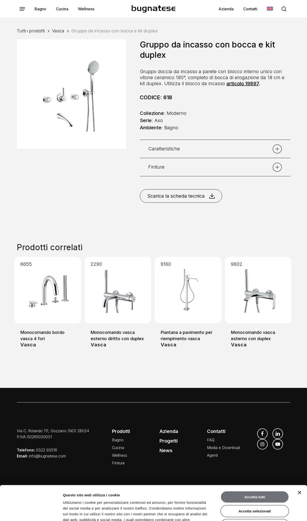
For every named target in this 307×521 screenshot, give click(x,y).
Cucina (118, 447)
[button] (22, 9)
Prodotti (121, 431)
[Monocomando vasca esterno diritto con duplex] (118, 290)
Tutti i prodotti (31, 30)
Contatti (216, 431)
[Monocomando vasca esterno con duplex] (258, 290)
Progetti (168, 441)
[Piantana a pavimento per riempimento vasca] (188, 290)
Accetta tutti (254, 462)
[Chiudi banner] (299, 458)
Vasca (58, 30)
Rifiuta (254, 490)
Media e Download (223, 447)
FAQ (210, 440)
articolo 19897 (242, 83)
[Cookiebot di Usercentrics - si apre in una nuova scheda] (31, 511)
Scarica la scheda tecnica (181, 196)
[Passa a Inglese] (270, 9)
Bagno (118, 440)
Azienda (168, 431)
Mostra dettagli (252, 511)
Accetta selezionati (254, 476)
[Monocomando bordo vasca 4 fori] (47, 290)
